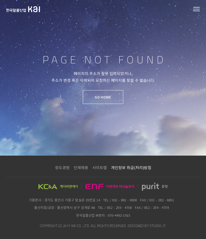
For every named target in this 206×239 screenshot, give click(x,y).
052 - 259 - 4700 (119, 207)
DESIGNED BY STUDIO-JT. (147, 225)
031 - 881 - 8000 (124, 199)
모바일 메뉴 (196, 9)
